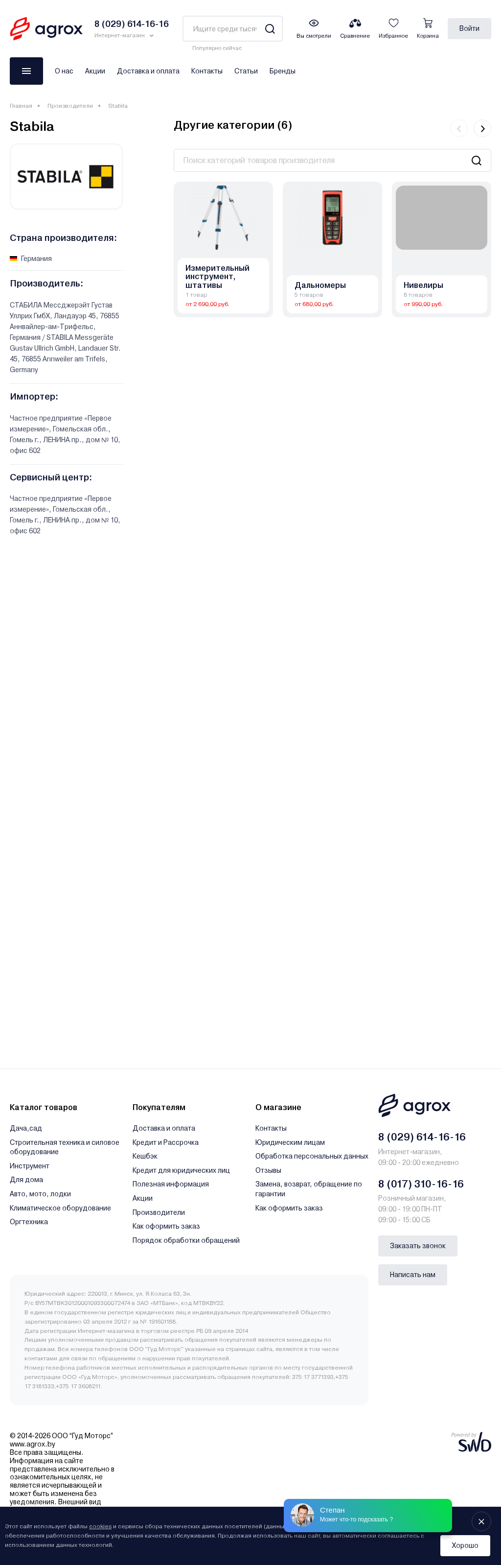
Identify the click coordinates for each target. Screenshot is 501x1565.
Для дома (26, 1180)
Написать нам (412, 1275)
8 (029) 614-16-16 (422, 1137)
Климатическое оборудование (60, 1208)
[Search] (270, 29)
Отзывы (268, 1170)
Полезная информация (171, 1184)
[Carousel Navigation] (470, 128)
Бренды (283, 71)
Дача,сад (26, 1128)
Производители (70, 105)
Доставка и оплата (148, 71)
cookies (100, 1526)
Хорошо (465, 1545)
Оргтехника (29, 1222)
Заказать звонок (418, 1246)
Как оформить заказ (166, 1226)
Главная (21, 105)
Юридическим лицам (290, 1142)
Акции (95, 71)
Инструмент (29, 1166)
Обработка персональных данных (311, 1156)
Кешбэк (145, 1156)
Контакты (207, 71)
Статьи (246, 71)
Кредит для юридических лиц (181, 1170)
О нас (64, 71)
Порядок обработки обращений (186, 1240)
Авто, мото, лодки (40, 1194)
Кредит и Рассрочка (166, 1142)
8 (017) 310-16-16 (421, 1184)
